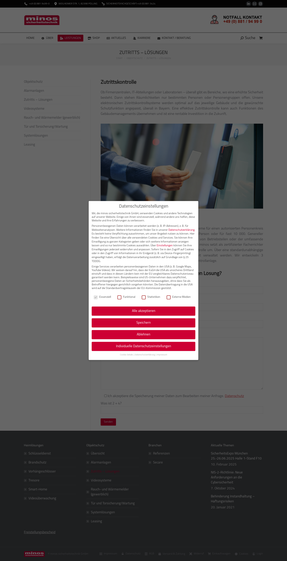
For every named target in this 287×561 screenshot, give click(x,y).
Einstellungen (165, 245)
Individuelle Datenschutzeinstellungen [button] (143, 346)
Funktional (126, 297)
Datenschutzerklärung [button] (145, 355)
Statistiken (151, 297)
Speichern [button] (143, 322)
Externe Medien (179, 297)
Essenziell (102, 297)
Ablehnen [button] (143, 334)
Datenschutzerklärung (181, 230)
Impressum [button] (162, 355)
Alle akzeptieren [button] (143, 311)
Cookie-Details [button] (126, 355)
